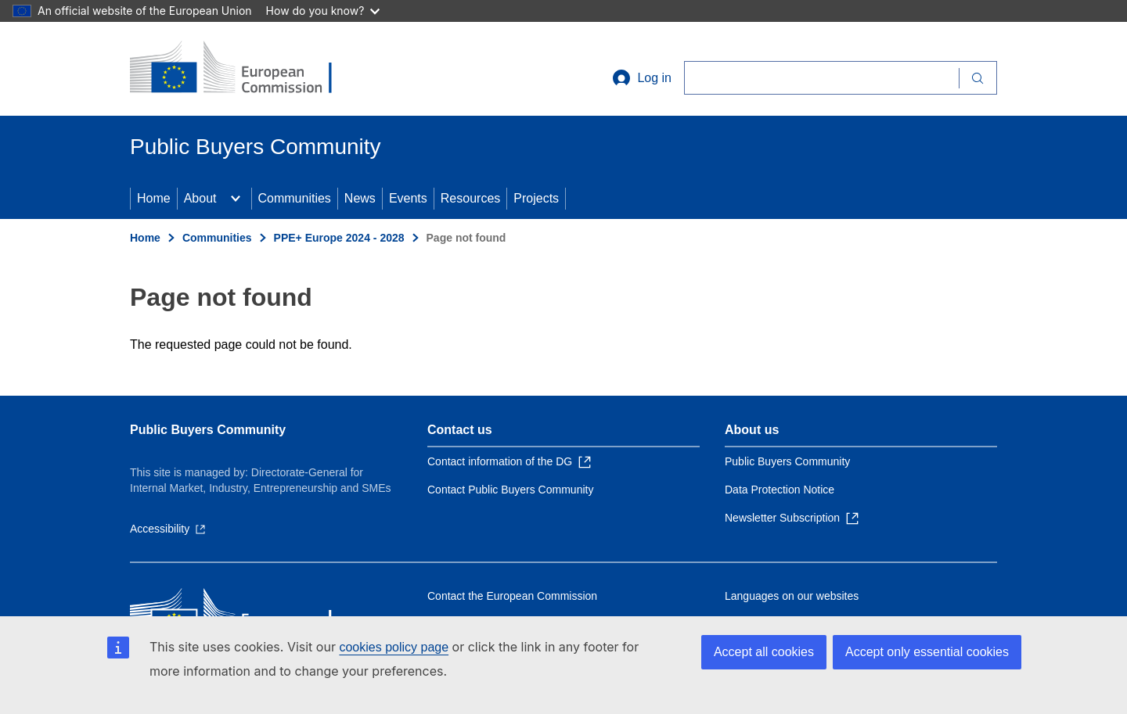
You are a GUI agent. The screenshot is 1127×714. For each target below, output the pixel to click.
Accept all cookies (764, 651)
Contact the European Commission (512, 596)
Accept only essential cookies (927, 651)
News (360, 198)
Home (154, 198)
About (200, 198)
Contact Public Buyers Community (510, 489)
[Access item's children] (235, 198)
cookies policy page (393, 647)
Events (408, 198)
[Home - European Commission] (243, 69)
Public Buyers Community (208, 429)
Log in (642, 78)
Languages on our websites (792, 596)
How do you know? (323, 10)
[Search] (821, 78)
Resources (470, 198)
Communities (294, 198)
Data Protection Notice (779, 489)
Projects (536, 198)
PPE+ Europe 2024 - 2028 (339, 237)
